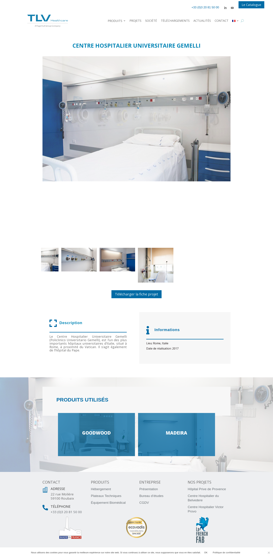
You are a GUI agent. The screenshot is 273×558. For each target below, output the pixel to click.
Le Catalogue (251, 5)
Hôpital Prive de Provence (207, 489)
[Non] (268, 552)
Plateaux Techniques (106, 496)
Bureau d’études (151, 496)
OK (206, 552)
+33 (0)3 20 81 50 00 (66, 512)
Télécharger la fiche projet (136, 294)
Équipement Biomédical (108, 502)
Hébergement (101, 489)
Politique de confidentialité (226, 552)
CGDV (144, 502)
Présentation (148, 489)
